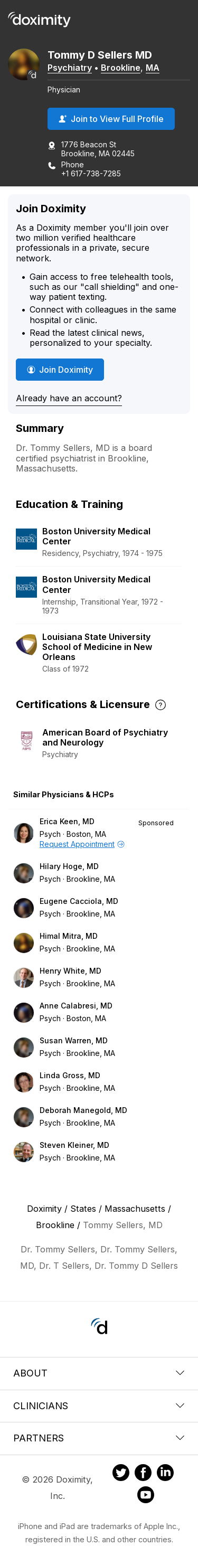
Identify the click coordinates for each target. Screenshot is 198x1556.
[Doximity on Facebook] (143, 1474)
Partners (99, 1438)
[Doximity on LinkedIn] (165, 1474)
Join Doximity (60, 369)
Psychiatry (70, 67)
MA (152, 67)
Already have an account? (69, 398)
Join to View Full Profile (111, 119)
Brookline (120, 67)
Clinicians (99, 1405)
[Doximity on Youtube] (145, 1496)
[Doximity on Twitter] (120, 1474)
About (99, 1373)
